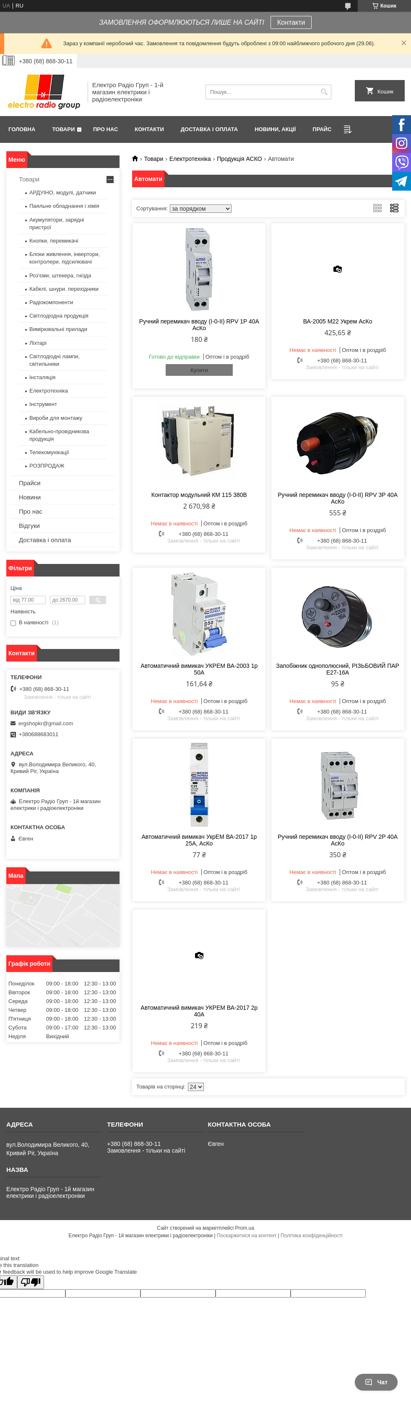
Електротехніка (190, 158)
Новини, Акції (275, 129)
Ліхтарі (38, 343)
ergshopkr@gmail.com (45, 723)
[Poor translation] (30, 1282)
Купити (199, 370)
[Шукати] (324, 92)
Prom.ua (244, 1228)
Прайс (321, 129)
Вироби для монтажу (55, 418)
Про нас (105, 129)
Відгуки (29, 525)
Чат (376, 1382)
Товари (63, 129)
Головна (21, 129)
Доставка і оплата (209, 129)
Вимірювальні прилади (58, 329)
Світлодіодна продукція (58, 316)
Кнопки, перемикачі (53, 241)
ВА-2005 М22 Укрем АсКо (337, 321)
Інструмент (43, 404)
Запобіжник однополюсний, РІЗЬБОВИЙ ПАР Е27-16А (337, 669)
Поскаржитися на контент (246, 1236)
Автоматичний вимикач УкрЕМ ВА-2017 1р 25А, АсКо (199, 840)
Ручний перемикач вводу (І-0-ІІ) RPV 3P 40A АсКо (338, 498)
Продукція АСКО (239, 158)
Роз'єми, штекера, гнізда (60, 275)
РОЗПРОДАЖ (46, 466)
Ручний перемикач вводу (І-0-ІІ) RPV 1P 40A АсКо (199, 324)
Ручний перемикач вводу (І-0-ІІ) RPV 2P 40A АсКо (338, 840)
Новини (30, 497)
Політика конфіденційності (312, 1236)
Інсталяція (42, 377)
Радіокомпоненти (51, 302)
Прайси (30, 482)
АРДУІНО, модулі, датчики (62, 192)
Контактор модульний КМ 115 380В (199, 494)
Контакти (291, 22)
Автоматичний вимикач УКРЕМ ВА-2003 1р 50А (199, 669)
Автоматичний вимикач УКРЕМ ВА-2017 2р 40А (199, 1011)
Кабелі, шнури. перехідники (64, 289)
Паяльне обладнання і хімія (64, 206)
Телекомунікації (49, 452)
